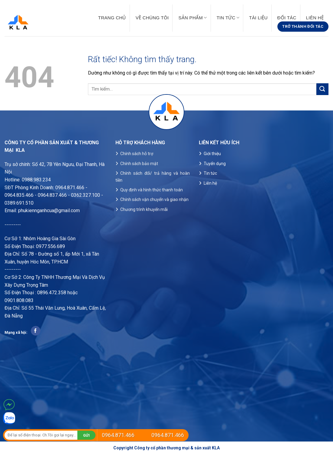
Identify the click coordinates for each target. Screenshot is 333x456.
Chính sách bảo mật (139, 163)
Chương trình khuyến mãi (144, 209)
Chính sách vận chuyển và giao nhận (154, 199)
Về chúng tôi (152, 17)
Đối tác (286, 17)
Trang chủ (112, 17)
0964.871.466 (118, 435)
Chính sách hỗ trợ (136, 153)
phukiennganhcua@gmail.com (49, 210)
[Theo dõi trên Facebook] (35, 331)
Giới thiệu (212, 153)
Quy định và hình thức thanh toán (151, 189)
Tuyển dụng (215, 163)
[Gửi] (322, 89)
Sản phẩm (192, 18)
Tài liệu (258, 17)
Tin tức (228, 18)
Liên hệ (315, 17)
